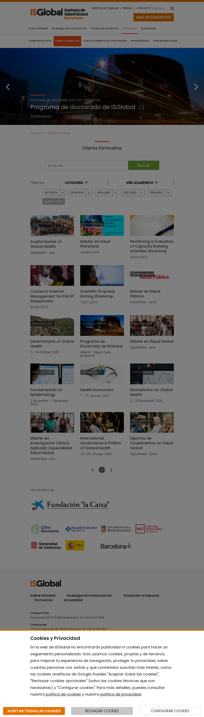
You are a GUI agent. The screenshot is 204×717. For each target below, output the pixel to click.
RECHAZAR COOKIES (102, 710)
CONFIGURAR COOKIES (170, 710)
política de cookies (63, 694)
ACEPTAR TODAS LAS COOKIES (34, 710)
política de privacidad (120, 694)
